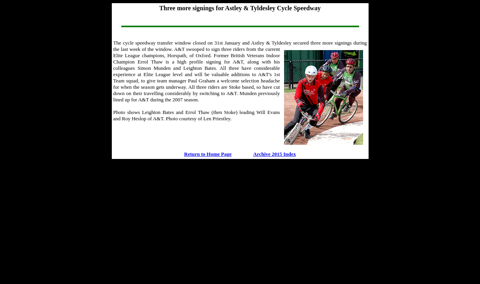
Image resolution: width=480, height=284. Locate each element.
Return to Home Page (208, 154)
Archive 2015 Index (274, 154)
